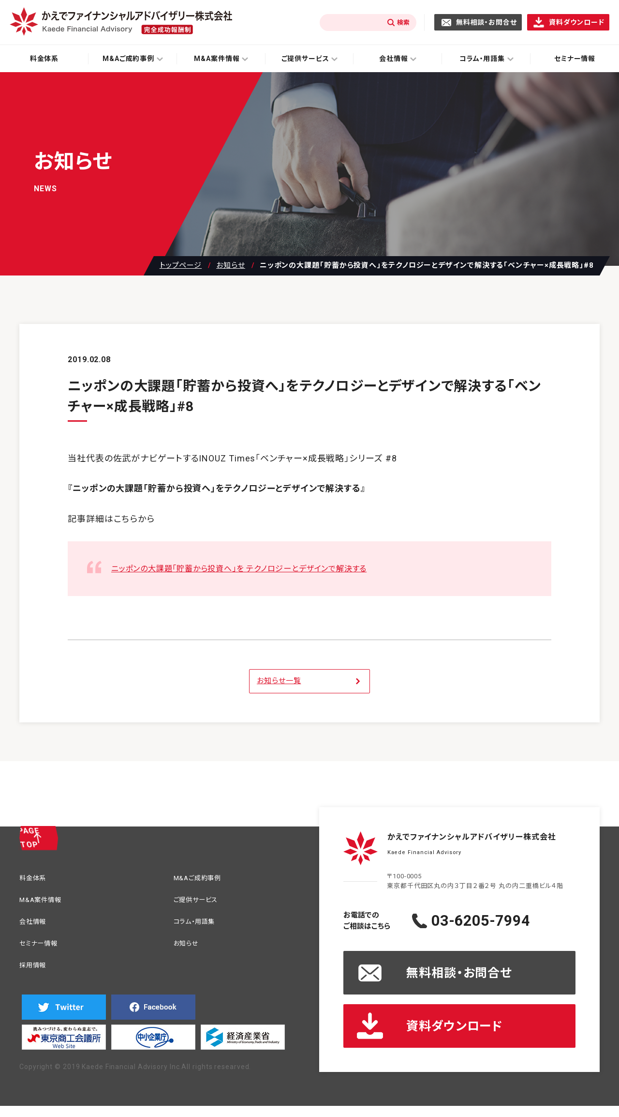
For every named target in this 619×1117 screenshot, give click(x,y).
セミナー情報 (42, 949)
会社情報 (35, 925)
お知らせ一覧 (279, 680)
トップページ (181, 265)
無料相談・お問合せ (486, 22)
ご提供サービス (201, 902)
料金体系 (44, 58)
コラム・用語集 (199, 925)
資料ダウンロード (576, 22)
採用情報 (35, 972)
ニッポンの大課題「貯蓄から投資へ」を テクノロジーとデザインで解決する (255, 568)
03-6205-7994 (500, 921)
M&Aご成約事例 (202, 879)
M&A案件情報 (44, 902)
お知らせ (230, 265)
